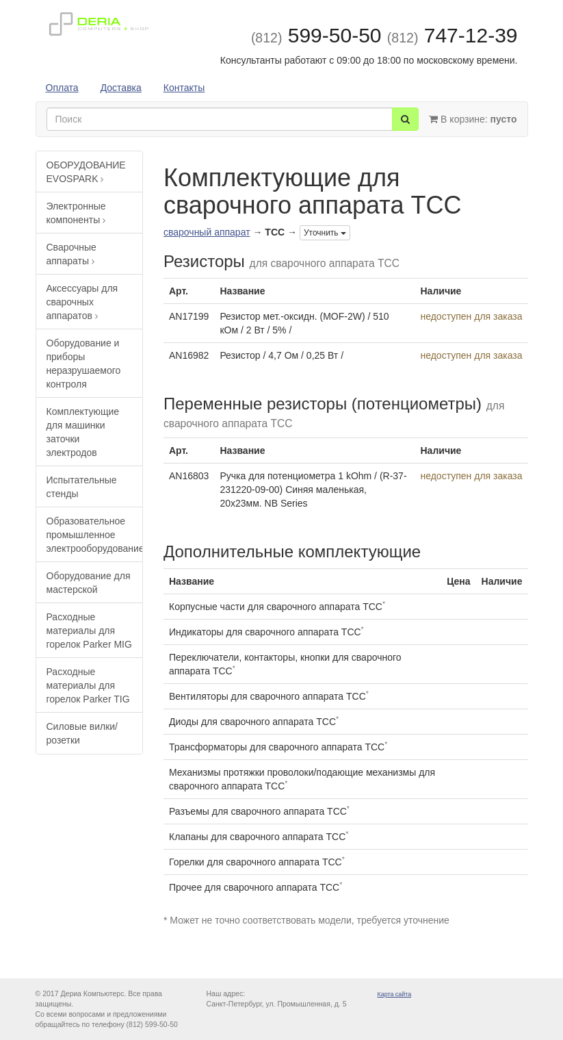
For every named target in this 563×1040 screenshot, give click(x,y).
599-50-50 (316, 35)
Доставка (121, 87)
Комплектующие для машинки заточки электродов (83, 432)
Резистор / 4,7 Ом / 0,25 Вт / (281, 355)
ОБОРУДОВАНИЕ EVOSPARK (86, 172)
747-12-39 (452, 35)
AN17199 (189, 316)
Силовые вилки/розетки (82, 733)
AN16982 (189, 355)
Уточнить (325, 233)
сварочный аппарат (206, 232)
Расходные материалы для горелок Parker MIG (89, 630)
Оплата (62, 87)
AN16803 (189, 475)
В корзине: (472, 119)
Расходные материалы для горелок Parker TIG (88, 685)
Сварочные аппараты (71, 254)
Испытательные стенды (82, 486)
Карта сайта (395, 994)
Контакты (184, 87)
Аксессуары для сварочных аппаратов (82, 302)
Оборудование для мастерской (89, 582)
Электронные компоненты (76, 213)
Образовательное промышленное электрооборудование (95, 535)
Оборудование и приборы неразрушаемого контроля (84, 364)
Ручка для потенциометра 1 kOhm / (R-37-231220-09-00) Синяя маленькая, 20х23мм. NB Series (313, 489)
